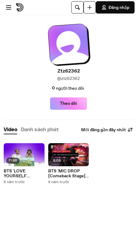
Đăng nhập (115, 7)
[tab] (10, 130)
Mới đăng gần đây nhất (107, 130)
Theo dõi (68, 103)
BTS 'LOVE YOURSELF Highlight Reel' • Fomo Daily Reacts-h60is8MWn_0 (23, 174)
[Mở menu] (9, 7)
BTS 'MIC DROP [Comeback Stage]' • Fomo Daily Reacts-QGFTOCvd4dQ (67, 174)
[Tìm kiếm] (77, 7)
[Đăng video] (90, 7)
